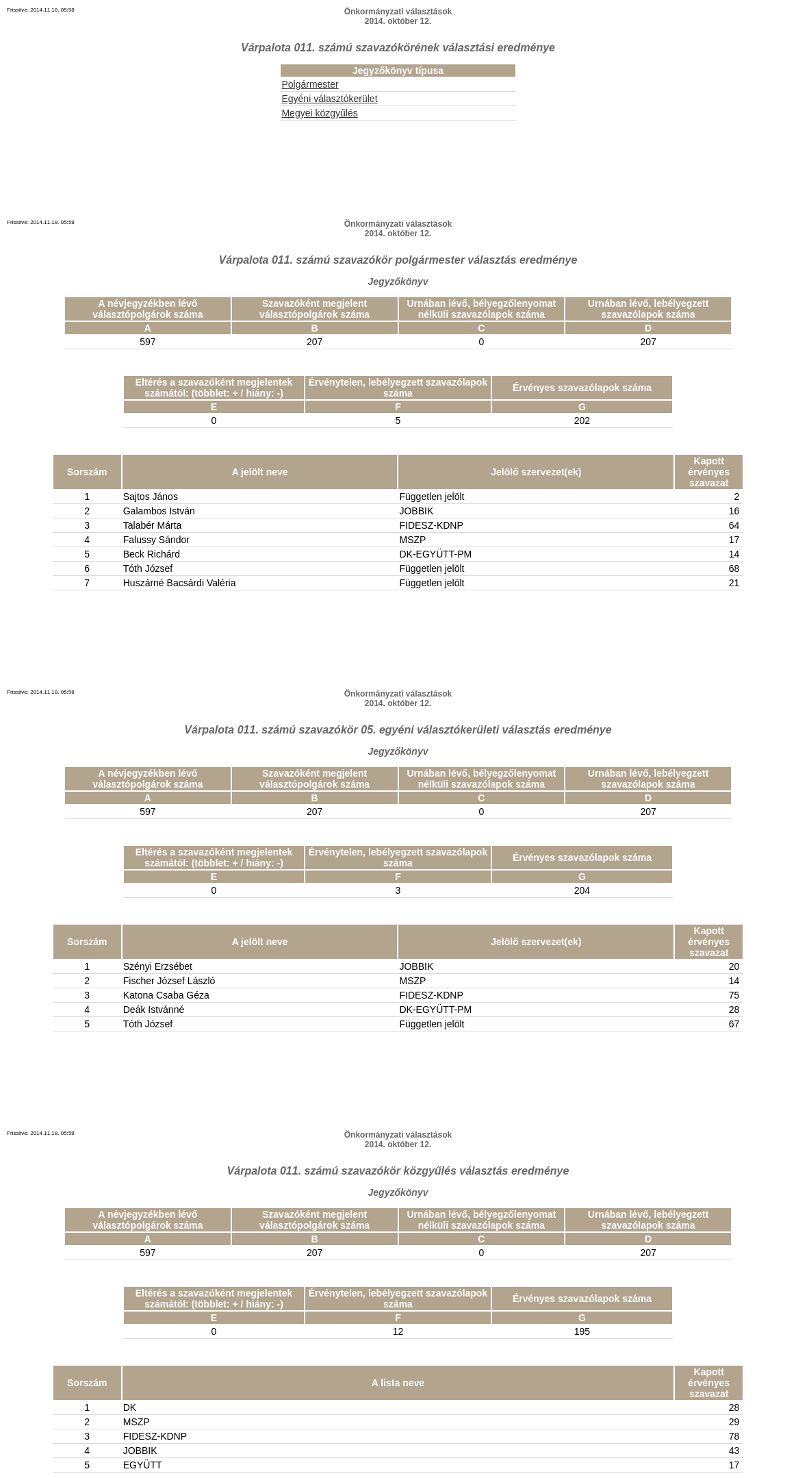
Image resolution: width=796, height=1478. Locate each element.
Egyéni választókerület (329, 98)
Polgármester (309, 84)
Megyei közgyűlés (319, 113)
